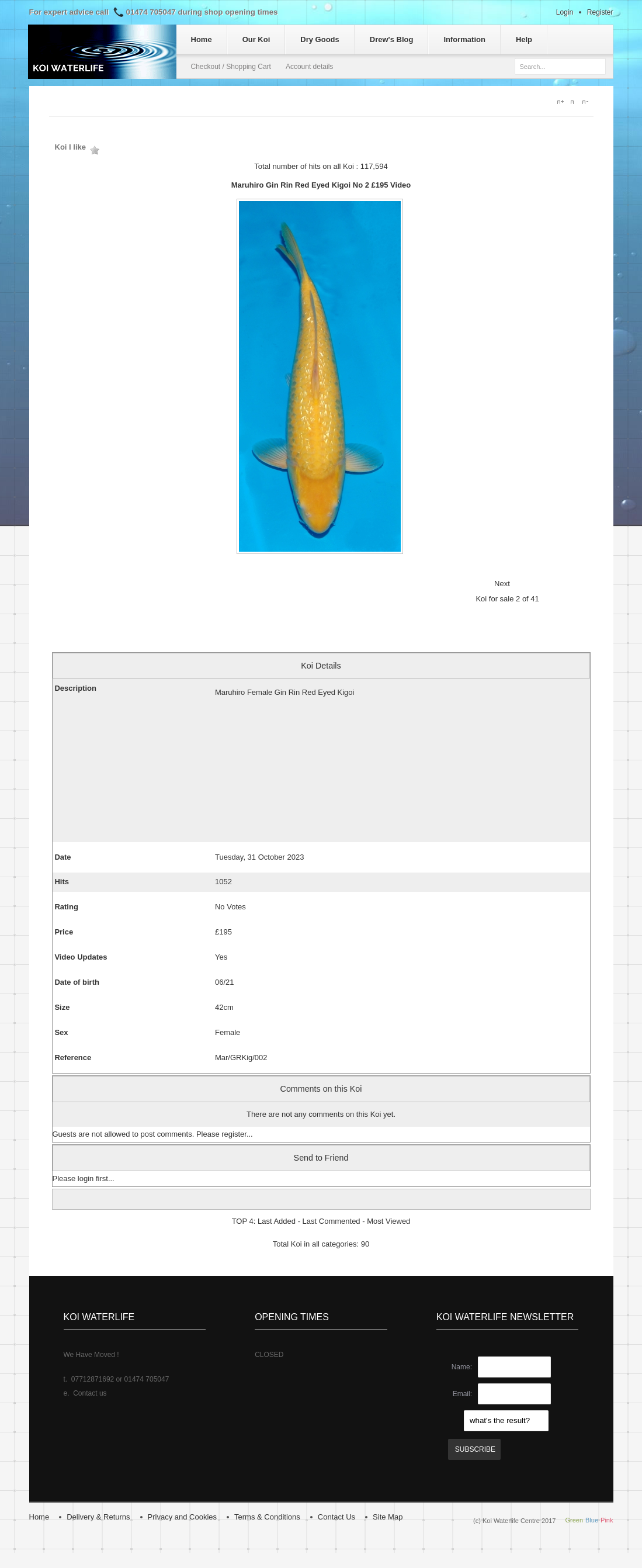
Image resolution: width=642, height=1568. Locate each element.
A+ (561, 101)
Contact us (89, 1393)
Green (574, 1520)
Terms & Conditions (267, 1516)
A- (588, 101)
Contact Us (336, 1516)
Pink (607, 1520)
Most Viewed (388, 1221)
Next (502, 583)
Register (600, 12)
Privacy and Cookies (182, 1516)
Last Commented (331, 1221)
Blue (591, 1520)
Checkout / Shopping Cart (231, 67)
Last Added (277, 1221)
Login (564, 12)
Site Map (387, 1516)
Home (39, 1516)
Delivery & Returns (98, 1516)
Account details (309, 67)
